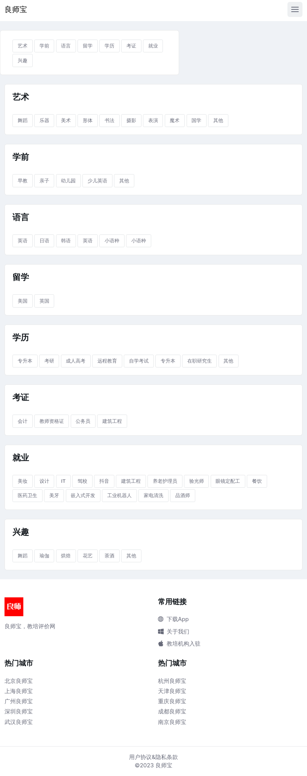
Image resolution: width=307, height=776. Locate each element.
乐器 (44, 120)
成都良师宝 (172, 711)
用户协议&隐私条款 (153, 757)
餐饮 (257, 481)
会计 (22, 421)
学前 (44, 46)
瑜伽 (44, 556)
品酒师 (182, 495)
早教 (22, 181)
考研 (49, 361)
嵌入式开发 (83, 495)
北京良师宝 (19, 680)
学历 (109, 46)
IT (63, 481)
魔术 (174, 120)
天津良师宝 (172, 691)
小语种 (112, 240)
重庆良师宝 (172, 701)
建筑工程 (112, 421)
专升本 (25, 361)
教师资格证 (52, 421)
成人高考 (75, 361)
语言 (66, 46)
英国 (44, 301)
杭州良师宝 (172, 680)
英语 (22, 240)
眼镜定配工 (228, 481)
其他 (218, 120)
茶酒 (109, 556)
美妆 (22, 481)
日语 (44, 240)
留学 (88, 46)
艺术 (22, 46)
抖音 (104, 481)
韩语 (66, 240)
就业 (153, 46)
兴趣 (22, 60)
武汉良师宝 (19, 721)
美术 (66, 120)
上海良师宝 (19, 691)
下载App (173, 619)
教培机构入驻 (179, 643)
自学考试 (139, 361)
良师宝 (16, 9)
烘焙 (66, 556)
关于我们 (173, 631)
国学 (196, 120)
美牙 (54, 495)
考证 (131, 46)
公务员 (83, 421)
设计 (44, 481)
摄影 (131, 120)
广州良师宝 (19, 701)
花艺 (88, 556)
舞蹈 (22, 120)
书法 (109, 120)
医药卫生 (27, 495)
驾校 (82, 481)
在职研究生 (199, 361)
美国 (22, 301)
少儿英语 (97, 181)
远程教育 (107, 361)
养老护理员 (165, 481)
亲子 (44, 181)
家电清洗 (153, 495)
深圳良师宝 (19, 711)
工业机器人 (119, 495)
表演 (153, 120)
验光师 (196, 481)
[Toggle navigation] (294, 9)
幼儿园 (68, 181)
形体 (88, 120)
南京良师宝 (172, 721)
